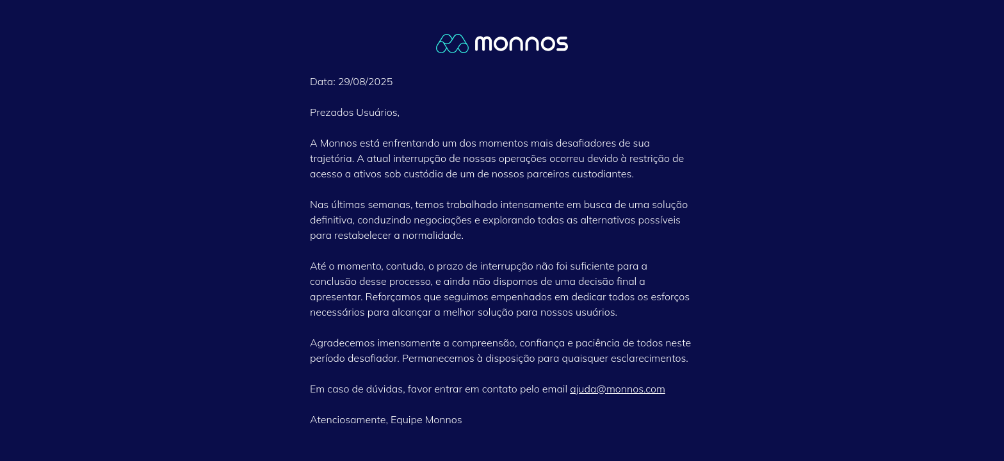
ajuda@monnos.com (617, 388)
